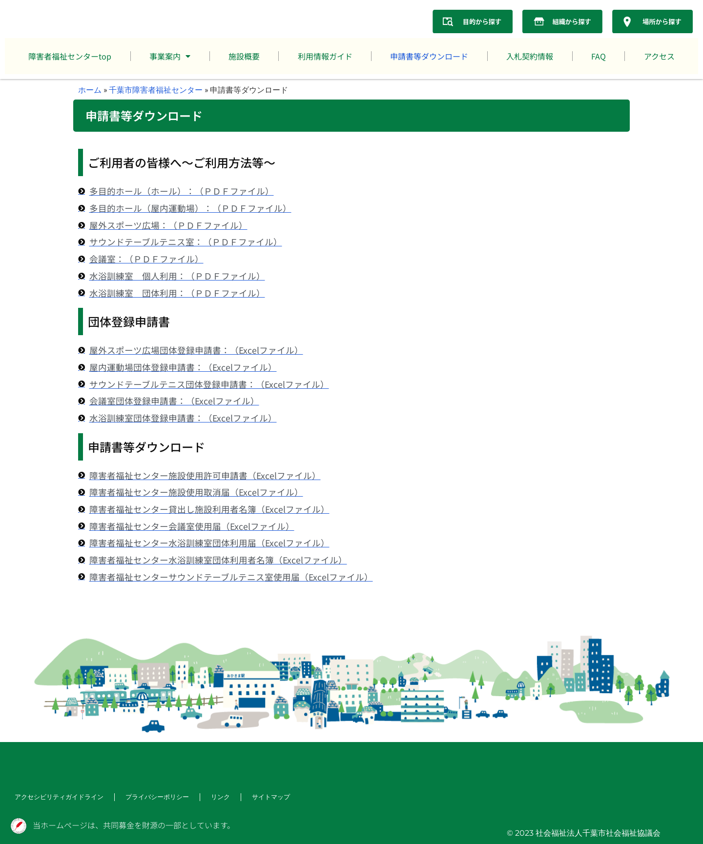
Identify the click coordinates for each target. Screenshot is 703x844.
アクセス (659, 56)
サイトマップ (257, 797)
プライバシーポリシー (148, 797)
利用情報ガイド (325, 56)
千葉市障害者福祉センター (156, 89)
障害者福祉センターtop (69, 56)
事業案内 (169, 56)
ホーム (90, 89)
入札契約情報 (529, 56)
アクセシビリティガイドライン (56, 797)
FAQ (598, 56)
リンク (209, 797)
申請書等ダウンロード (429, 56)
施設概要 (244, 56)
